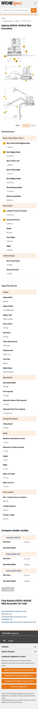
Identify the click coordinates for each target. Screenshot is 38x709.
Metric (33, 125)
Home (3, 18)
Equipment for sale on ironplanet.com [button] (19, 675)
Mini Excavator (8, 21)
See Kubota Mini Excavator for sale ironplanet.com (14, 618)
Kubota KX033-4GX (13, 554)
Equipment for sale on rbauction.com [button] (19, 670)
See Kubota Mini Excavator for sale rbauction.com (14, 612)
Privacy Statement (25, 696)
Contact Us (15, 633)
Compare (8, 589)
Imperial (26, 125)
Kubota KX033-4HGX (13, 571)
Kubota (17, 21)
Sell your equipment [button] (19, 686)
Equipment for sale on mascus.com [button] (19, 681)
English (11, 641)
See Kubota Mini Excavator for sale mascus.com (19, 622)
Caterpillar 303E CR (13, 538)
